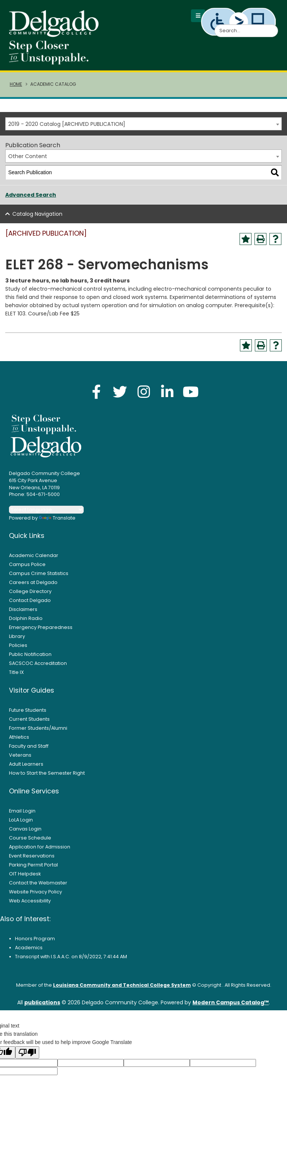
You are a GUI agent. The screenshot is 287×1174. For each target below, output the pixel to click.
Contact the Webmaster (38, 885)
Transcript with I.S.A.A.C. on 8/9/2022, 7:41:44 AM (71, 959)
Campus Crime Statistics (38, 575)
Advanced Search (30, 197)
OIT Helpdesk (25, 876)
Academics (29, 950)
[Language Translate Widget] (46, 512)
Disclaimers (23, 611)
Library (17, 638)
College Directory (30, 593)
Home (16, 87)
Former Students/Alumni (38, 730)
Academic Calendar (33, 557)
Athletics (19, 739)
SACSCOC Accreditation (38, 665)
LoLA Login (21, 822)
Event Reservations (32, 858)
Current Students (29, 721)
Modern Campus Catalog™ (230, 1004)
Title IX (16, 674)
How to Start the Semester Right (47, 775)
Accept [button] (184, 1165)
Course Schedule (30, 840)
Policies (18, 647)
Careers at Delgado (33, 584)
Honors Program (35, 941)
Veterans (20, 757)
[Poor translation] (27, 1055)
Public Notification (30, 656)
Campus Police (27, 566)
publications (42, 1004)
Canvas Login (25, 831)
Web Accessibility (30, 903)
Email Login (22, 813)
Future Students (27, 712)
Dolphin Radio (26, 620)
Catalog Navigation (37, 216)
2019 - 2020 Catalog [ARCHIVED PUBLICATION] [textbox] (66, 126)
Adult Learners (26, 766)
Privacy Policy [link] (143, 1165)
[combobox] (143, 126)
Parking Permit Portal (33, 867)
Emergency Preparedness (40, 629)
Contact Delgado (30, 602)
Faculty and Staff (29, 748)
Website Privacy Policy (35, 894)
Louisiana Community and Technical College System (122, 987)
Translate (57, 520)
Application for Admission (39, 849)
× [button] (203, 1163)
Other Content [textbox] (27, 158)
